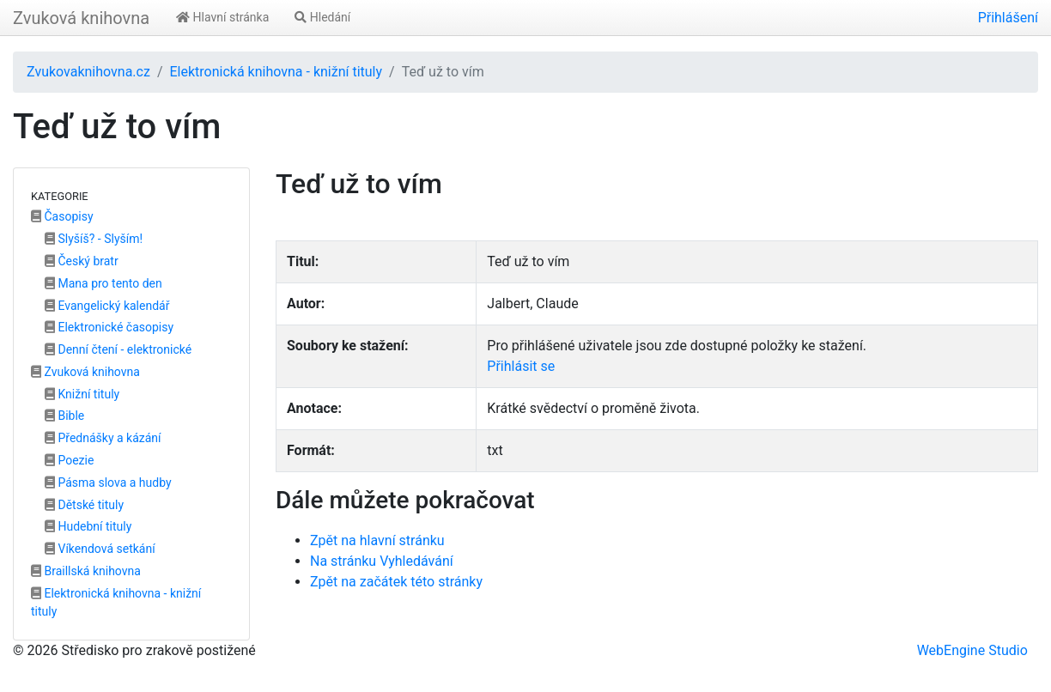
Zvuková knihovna (81, 18)
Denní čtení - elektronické (118, 349)
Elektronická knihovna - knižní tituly (275, 72)
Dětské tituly (84, 505)
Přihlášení (1008, 17)
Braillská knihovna (86, 571)
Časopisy (62, 216)
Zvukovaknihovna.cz (88, 72)
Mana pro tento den (103, 283)
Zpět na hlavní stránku (377, 540)
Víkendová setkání (100, 548)
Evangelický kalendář (107, 306)
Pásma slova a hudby (108, 482)
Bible (64, 415)
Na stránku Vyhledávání (381, 561)
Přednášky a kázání (103, 438)
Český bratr (81, 261)
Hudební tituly (88, 526)
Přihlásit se (521, 366)
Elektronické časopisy (109, 327)
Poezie (69, 460)
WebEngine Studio (972, 650)
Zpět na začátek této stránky (396, 582)
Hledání (322, 17)
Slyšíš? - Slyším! (94, 239)
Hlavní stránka (222, 17)
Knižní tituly (82, 394)
